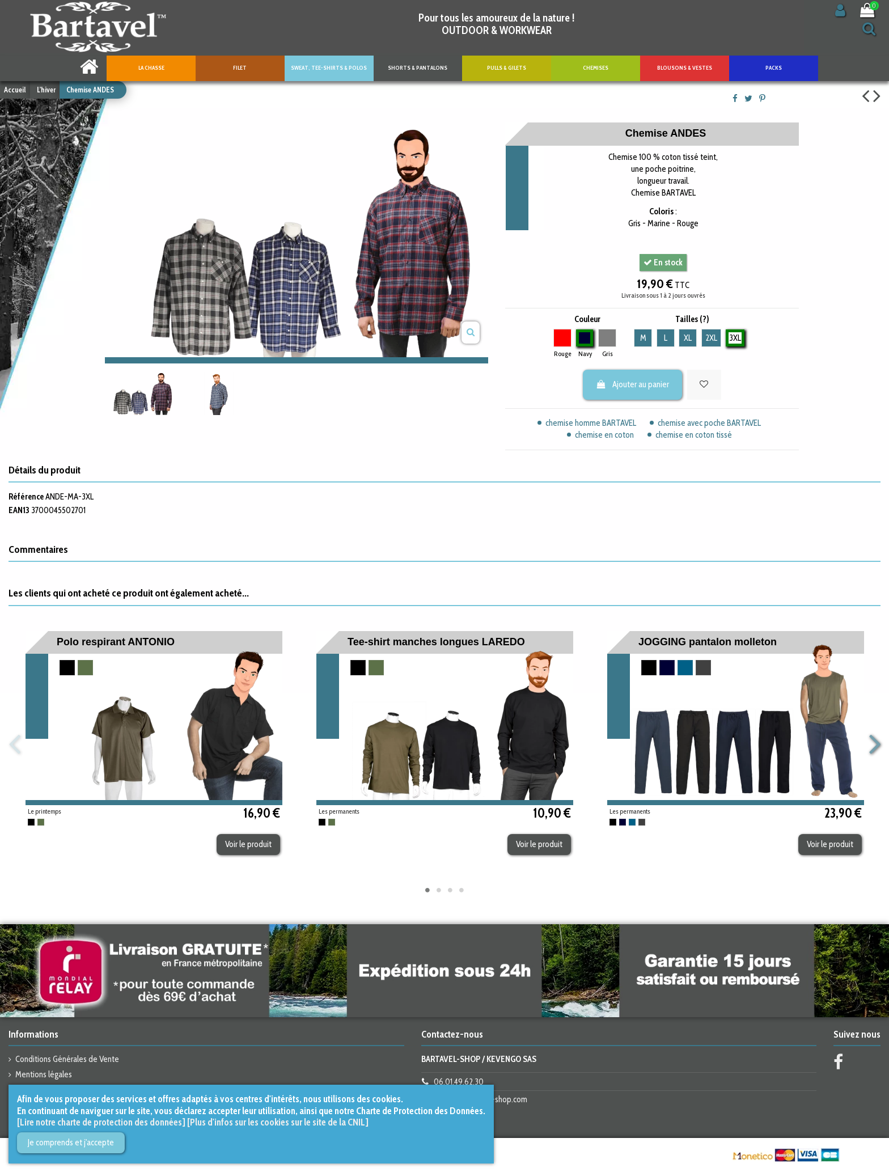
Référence (26, 497)
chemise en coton (604, 435)
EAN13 (19, 510)
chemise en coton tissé (693, 435)
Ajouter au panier (633, 384)
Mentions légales (43, 1074)
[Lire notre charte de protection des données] (101, 1122)
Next (874, 745)
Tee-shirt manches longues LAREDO (436, 642)
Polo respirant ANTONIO (116, 642)
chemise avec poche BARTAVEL (709, 423)
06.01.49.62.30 (459, 1082)
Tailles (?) (692, 319)
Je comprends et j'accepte (71, 1142)
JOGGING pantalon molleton (707, 642)
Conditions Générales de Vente (67, 1059)
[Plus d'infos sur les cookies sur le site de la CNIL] (278, 1122)
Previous (15, 745)
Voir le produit (248, 844)
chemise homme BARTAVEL (590, 423)
